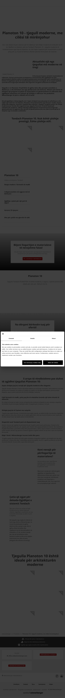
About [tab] (54, 338)
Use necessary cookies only (32, 362)
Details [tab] (32, 338)
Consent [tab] (11, 338)
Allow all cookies (53, 362)
